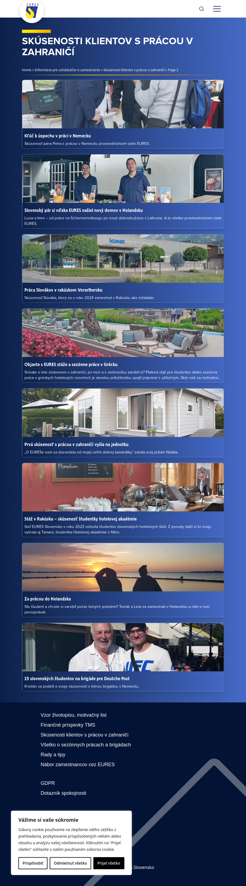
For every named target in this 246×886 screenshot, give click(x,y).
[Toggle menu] (217, 9)
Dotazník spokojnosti (63, 793)
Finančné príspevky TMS (68, 725)
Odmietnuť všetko (70, 863)
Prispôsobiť (33, 863)
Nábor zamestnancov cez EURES (78, 764)
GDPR (48, 783)
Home (26, 70)
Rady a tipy (53, 754)
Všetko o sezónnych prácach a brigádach (86, 744)
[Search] (201, 9)
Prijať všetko (108, 863)
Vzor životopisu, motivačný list (74, 715)
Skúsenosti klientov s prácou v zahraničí (134, 70)
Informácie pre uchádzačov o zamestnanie (67, 70)
